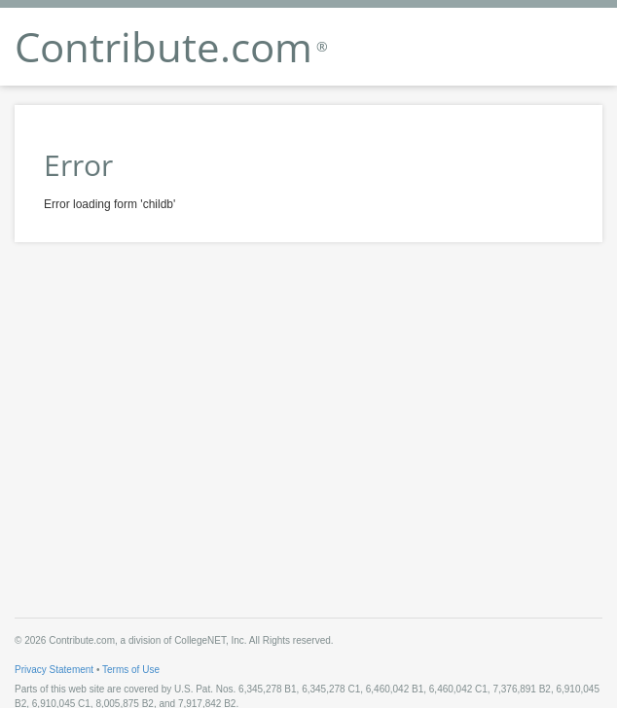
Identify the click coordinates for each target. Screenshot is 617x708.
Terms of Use (131, 669)
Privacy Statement (54, 669)
